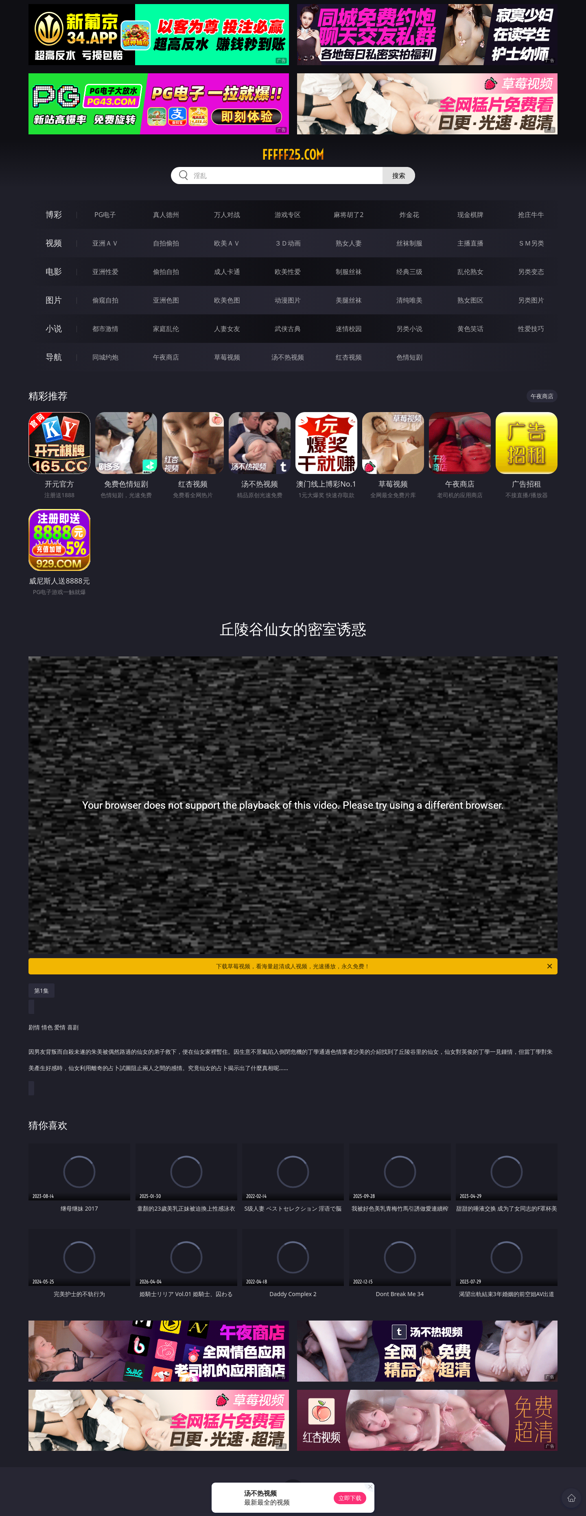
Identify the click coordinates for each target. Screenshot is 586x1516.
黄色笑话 (470, 328)
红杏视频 (349, 357)
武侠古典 (288, 328)
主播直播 (470, 243)
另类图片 (531, 300)
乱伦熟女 (470, 271)
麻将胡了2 (348, 214)
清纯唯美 (409, 300)
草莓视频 (227, 357)
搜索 (398, 175)
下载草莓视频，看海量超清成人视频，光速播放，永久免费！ (384, 966)
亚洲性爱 (105, 271)
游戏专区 (288, 214)
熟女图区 (470, 300)
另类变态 (531, 271)
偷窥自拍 (105, 300)
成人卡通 (227, 271)
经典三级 (409, 271)
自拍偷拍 (166, 243)
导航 (54, 356)
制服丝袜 (349, 271)
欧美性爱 (288, 271)
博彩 (54, 214)
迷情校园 (349, 328)
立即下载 (350, 1498)
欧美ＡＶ (227, 243)
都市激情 (105, 328)
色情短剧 (409, 357)
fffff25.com (293, 155)
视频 (54, 242)
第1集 (41, 990)
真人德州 (166, 214)
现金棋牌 (470, 214)
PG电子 (105, 214)
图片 (54, 299)
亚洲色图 (166, 300)
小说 (54, 328)
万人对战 (227, 214)
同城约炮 (105, 357)
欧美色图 (227, 300)
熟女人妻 (349, 243)
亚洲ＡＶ (105, 243)
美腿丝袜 (349, 300)
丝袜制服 (409, 243)
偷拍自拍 (166, 271)
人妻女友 (227, 328)
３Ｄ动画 (288, 243)
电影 (54, 271)
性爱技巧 (531, 328)
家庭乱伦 (166, 328)
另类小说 (409, 328)
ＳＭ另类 (531, 243)
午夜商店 (166, 357)
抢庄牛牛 (531, 214)
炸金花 (409, 214)
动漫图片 (288, 300)
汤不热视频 (287, 357)
